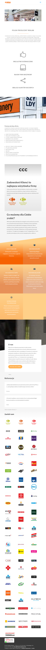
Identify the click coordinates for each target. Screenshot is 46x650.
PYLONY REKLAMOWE (11, 148)
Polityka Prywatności (26, 648)
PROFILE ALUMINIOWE (12, 154)
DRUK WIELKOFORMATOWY (13, 142)
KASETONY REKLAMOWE (12, 134)
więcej (10, 374)
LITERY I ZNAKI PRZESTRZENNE (14, 137)
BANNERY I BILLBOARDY (12, 139)
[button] (6, 15)
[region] (23, 15)
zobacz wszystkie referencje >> (11, 409)
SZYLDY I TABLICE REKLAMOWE (14, 146)
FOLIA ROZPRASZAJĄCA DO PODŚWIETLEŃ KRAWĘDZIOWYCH (22, 155)
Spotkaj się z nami (15, 366)
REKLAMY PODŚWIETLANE (13, 135)
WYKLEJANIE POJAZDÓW (12, 152)
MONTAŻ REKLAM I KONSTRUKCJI (14, 140)
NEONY (8, 151)
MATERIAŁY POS (10, 149)
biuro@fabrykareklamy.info (20, 646)
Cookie (33, 648)
